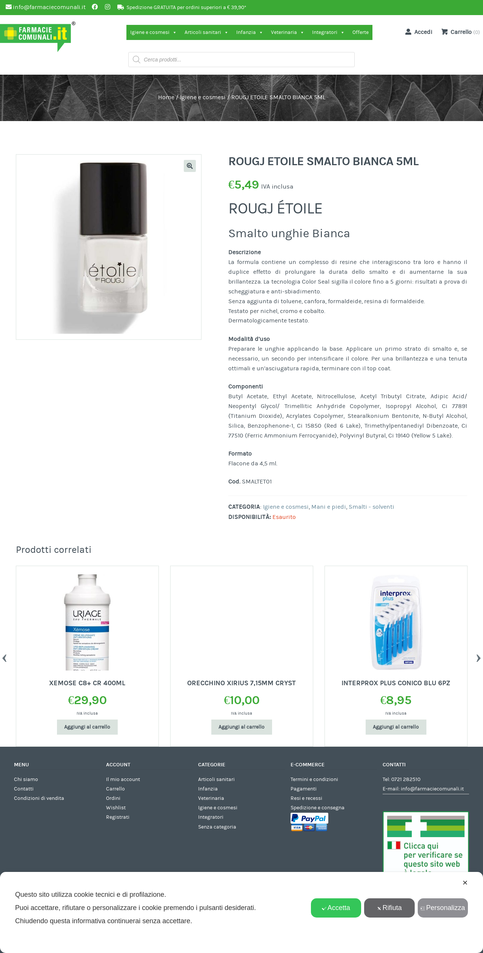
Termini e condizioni (314, 780)
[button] (190, 166)
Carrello (115, 789)
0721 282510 (405, 780)
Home (166, 97)
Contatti (24, 789)
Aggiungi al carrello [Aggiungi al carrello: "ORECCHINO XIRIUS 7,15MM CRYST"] (241, 727)
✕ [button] (465, 883)
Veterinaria (288, 32)
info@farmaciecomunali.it (432, 789)
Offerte (360, 32)
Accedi (417, 32)
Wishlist (116, 808)
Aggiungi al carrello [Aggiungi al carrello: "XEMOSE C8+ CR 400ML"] (87, 727)
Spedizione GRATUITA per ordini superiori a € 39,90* (186, 8)
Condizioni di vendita (39, 798)
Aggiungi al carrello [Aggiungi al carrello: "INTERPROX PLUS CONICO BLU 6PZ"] (396, 727)
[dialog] (241, 912)
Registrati (117, 817)
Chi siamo (26, 780)
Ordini (113, 798)
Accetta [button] (336, 908)
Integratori (328, 32)
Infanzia (249, 32)
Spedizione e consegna (318, 808)
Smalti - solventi (371, 506)
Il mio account (123, 780)
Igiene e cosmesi (153, 32)
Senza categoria (217, 827)
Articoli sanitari (207, 32)
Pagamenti (304, 789)
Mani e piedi (328, 506)
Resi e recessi (306, 798)
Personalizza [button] (442, 908)
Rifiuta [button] (389, 908)
